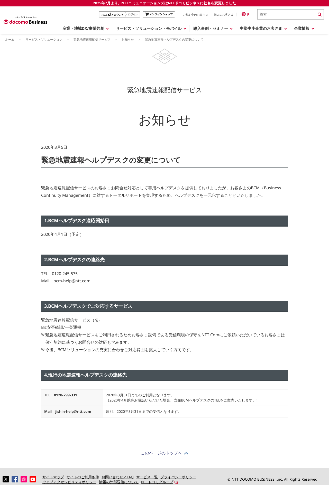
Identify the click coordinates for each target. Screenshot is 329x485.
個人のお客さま (224, 14)
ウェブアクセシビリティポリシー (69, 481)
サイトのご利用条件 (83, 476)
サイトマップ (53, 476)
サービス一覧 (147, 476)
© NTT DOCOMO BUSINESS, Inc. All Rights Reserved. (272, 479)
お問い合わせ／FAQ (118, 476)
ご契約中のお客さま (195, 14)
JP (246, 14)
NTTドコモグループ (157, 481)
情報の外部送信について (119, 481)
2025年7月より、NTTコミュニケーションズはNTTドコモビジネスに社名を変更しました (164, 3)
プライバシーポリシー (178, 476)
